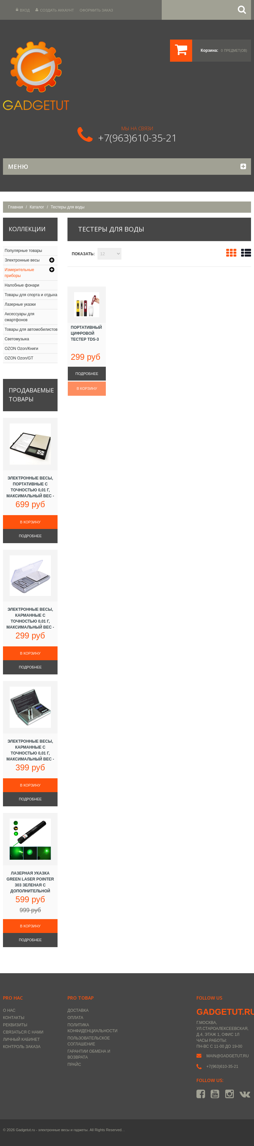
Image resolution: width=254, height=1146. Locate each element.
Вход (23, 10)
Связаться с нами (23, 1032)
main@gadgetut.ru (227, 1056)
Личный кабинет (21, 1039)
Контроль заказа (22, 1046)
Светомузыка (17, 339)
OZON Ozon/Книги (21, 348)
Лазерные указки (20, 304)
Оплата (75, 1017)
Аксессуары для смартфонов (19, 317)
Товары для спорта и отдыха (31, 295)
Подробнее (86, 374)
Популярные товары (23, 250)
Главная (15, 207)
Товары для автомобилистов (31, 329)
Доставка (78, 1010)
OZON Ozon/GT (19, 358)
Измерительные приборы (19, 272)
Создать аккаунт (54, 10)
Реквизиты (15, 1025)
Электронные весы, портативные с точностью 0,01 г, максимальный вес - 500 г (30, 490)
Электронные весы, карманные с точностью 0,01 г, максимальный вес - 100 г (30, 621)
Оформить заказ (96, 10)
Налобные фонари (22, 285)
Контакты (13, 1017)
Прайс (74, 1064)
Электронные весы (22, 260)
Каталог (37, 207)
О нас (9, 1010)
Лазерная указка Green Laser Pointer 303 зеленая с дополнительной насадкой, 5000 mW (30, 885)
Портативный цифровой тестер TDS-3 (86, 333)
